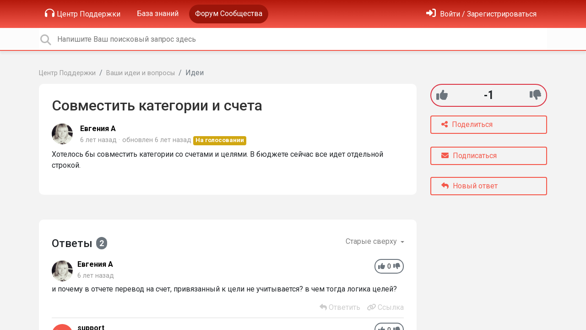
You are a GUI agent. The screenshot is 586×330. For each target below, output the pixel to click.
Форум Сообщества (228, 13)
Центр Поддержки (82, 13)
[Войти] (481, 14)
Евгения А (98, 128)
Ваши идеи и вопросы (140, 73)
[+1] (442, 95)
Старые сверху (372, 241)
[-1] (535, 95)
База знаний (158, 13)
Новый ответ (469, 186)
